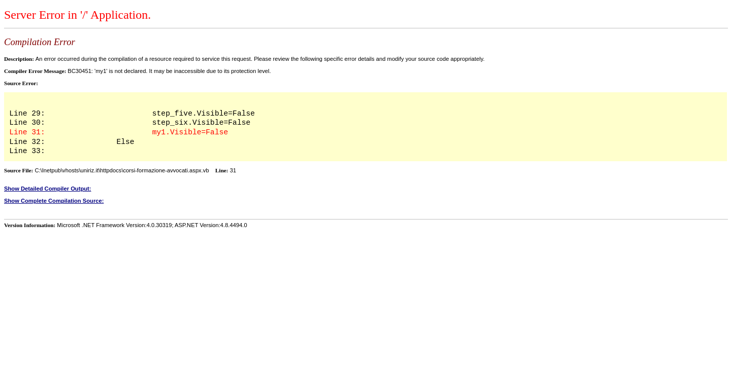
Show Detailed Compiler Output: (47, 189)
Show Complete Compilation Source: (54, 201)
